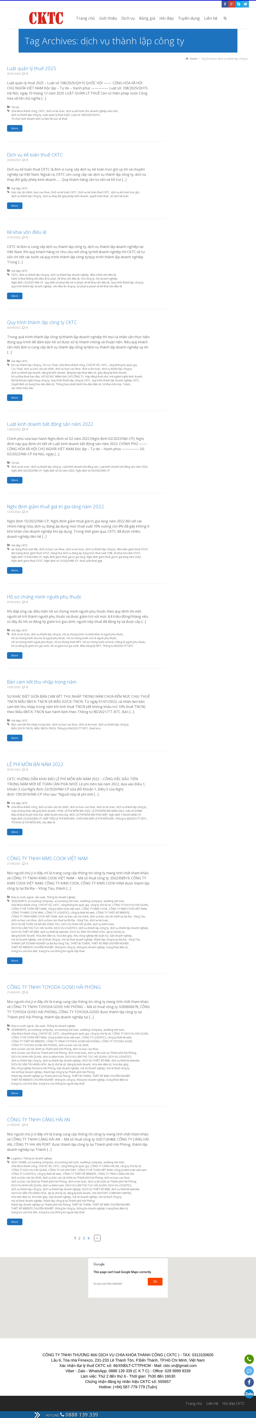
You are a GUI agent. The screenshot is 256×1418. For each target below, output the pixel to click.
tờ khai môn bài (112, 384)
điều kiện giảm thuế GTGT (132, 549)
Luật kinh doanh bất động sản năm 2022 (50, 424)
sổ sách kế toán (119, 196)
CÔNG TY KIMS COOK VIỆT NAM (128, 909)
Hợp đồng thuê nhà (96, 376)
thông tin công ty (65, 947)
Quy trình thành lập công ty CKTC (42, 322)
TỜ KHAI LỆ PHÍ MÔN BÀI (26, 822)
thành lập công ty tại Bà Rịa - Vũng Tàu (117, 939)
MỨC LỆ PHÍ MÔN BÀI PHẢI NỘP (88, 815)
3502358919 (18, 901)
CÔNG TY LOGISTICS (57, 912)
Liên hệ (212, 1403)
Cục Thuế (16, 369)
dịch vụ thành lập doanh (25, 372)
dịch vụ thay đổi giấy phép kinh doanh (65, 196)
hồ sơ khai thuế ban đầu (25, 376)
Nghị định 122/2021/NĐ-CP (27, 282)
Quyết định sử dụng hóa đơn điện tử (32, 384)
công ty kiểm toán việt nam (64, 909)
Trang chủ (193, 1403)
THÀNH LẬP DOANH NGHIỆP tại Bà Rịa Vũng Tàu (40, 943)
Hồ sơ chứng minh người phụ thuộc (44, 596)
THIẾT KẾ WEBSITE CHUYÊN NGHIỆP (32, 947)
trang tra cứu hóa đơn (24, 951)
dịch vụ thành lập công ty (26, 115)
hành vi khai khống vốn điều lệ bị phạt (33, 278)
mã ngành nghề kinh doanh (125, 376)
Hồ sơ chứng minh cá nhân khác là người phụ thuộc (92, 634)
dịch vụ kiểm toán (103, 924)
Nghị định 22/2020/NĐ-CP (26, 818)
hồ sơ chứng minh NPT (67, 642)
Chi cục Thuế (50, 365)
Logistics (16, 1158)
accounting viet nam (66, 901)
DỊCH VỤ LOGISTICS (65, 928)
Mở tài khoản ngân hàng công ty (30, 380)
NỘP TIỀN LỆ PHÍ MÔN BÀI (59, 818)
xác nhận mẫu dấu (22, 388)
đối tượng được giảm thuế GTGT (30, 553)
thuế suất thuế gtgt (91, 561)
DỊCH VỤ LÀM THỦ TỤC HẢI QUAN (31, 928)
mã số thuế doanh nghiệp (77, 939)
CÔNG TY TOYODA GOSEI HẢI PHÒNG (34, 1045)
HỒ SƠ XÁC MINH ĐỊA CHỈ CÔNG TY (62, 376)
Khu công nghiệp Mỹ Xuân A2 (91, 935)
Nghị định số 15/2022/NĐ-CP (61, 561)
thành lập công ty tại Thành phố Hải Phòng (69, 1072)
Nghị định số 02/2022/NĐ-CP (93, 470)
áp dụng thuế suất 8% (24, 549)
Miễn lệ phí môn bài (56, 815)
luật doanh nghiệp (121, 935)
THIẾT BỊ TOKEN (80, 943)
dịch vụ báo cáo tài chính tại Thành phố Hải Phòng (41, 1049)
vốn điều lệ (48, 822)
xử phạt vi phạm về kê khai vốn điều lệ (99, 286)
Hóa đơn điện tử (45, 935)
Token (126, 384)
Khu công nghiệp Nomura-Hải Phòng (33, 1068)
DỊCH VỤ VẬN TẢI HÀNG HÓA (87, 932)
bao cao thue (42, 192)
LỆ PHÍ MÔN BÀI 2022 (77, 811)
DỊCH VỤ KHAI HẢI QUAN (76, 924)
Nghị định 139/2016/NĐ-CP (125, 815)
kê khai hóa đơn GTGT (127, 553)
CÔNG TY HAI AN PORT (62, 1170)
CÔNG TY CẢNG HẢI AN (104, 1166)
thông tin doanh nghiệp (91, 947)
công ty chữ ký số (100, 905)
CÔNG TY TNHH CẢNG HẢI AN (38, 1119)
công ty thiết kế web (83, 912)
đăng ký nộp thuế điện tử (81, 372)
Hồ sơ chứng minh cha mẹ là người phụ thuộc (38, 638)
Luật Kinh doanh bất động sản (80, 467)
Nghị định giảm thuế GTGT (27, 561)
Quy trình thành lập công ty (127, 282)
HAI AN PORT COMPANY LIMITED (111, 1193)
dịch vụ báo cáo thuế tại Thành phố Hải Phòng (39, 1053)
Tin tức (15, 107)
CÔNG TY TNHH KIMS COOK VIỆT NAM (47, 858)
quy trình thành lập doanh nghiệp (31, 286)
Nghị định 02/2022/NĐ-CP (26, 470)
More (14, 128)
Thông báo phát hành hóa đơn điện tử (78, 384)
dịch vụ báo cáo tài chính (39, 369)
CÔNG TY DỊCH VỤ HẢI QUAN (130, 905)
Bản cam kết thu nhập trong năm (42, 681)
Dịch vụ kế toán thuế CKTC (35, 154)
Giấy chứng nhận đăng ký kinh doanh (33, 811)
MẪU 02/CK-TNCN (22, 728)
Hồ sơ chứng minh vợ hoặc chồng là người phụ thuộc (114, 642)
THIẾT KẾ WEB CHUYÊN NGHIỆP (110, 943)
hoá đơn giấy (64, 935)
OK (155, 1281)
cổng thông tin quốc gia (123, 365)
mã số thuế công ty (49, 939)
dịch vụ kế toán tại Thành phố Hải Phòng (112, 1053)
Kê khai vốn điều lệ (26, 232)
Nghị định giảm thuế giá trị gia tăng (64, 557)
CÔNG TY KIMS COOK (94, 909)
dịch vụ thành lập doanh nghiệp (70, 275)
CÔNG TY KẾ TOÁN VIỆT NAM (28, 909)
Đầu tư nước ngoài (22, 897)
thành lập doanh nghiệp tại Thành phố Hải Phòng (40, 1076)
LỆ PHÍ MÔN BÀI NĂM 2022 (35, 764)
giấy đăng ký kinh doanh (112, 372)
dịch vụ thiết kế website (54, 932)
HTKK (60, 811)
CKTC (41, 111)
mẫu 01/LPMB (133, 811)
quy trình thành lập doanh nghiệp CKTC (115, 380)
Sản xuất (40, 897)
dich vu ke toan (55, 111)
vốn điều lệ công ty (64, 286)
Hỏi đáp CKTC (19, 188)
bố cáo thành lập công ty (26, 365)
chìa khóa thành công (24, 111)
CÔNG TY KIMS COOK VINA (27, 912)
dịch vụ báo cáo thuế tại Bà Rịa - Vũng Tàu (63, 920)
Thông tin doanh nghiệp (61, 897)
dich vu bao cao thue (68, 369)
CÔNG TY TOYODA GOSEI (116, 1041)
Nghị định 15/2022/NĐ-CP (26, 557)
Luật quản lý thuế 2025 (31, 68)
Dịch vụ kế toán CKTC (64, 192)
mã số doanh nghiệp (23, 939)
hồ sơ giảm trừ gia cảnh (65, 646)
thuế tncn (95, 728)
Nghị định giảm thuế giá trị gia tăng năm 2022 (55, 506)
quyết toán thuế (99, 196)
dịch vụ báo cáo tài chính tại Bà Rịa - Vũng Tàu (117, 916)
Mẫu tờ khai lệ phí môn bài (27, 815)
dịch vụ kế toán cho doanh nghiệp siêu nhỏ (92, 111)
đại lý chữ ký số (115, 932)
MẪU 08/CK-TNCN (45, 728)
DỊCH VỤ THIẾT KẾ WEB (25, 932)
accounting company (40, 901)
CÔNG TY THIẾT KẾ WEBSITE (112, 912)
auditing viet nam (113, 901)
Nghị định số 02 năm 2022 (58, 470)
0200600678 (18, 1030)
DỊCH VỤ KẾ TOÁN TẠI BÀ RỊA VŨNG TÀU (35, 924)
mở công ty (87, 278)
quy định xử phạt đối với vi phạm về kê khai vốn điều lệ (77, 282)
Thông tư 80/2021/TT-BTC (118, 646)
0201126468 (18, 1162)
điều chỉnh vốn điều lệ (103, 275)
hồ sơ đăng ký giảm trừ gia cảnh (30, 646)
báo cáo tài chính (21, 192)
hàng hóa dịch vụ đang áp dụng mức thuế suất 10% (81, 553)
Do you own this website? (108, 1283)
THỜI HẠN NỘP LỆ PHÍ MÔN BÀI (95, 818)
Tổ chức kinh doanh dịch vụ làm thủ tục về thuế (39, 119)
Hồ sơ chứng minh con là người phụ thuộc (91, 638)
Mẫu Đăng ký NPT (90, 646)
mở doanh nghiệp (106, 278)
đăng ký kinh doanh (53, 372)
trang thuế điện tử (117, 947)
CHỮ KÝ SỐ (92, 365)
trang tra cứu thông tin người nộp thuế (62, 951)
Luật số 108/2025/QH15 (85, 115)
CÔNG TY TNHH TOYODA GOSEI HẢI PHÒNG (54, 987)
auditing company (91, 901)
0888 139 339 (79, 1414)
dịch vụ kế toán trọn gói (125, 192)
